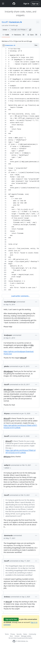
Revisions (18, 35)
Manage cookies (26, 636)
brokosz (7, 597)
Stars (32, 35)
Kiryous (7, 413)
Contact (17, 636)
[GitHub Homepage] (14, 641)
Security (19, 634)
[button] (30, 29)
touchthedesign (10, 302)
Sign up (35, 3)
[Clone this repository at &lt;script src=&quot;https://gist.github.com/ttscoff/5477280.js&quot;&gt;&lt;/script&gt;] (19, 29)
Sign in (26, 3)
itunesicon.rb (15, 22)
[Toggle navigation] (3, 3)
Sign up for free (11, 619)
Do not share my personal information (20, 638)
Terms (7, 634)
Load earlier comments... (20, 296)
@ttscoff (23, 358)
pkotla (6, 366)
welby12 (7, 465)
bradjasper (8, 335)
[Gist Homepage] (14, 3)
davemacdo (8, 535)
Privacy (12, 634)
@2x (25, 345)
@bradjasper (8, 371)
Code (6, 35)
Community (32, 634)
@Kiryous (7, 457)
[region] (20, 169)
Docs (11, 636)
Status (25, 634)
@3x (31, 345)
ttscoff (5, 22)
